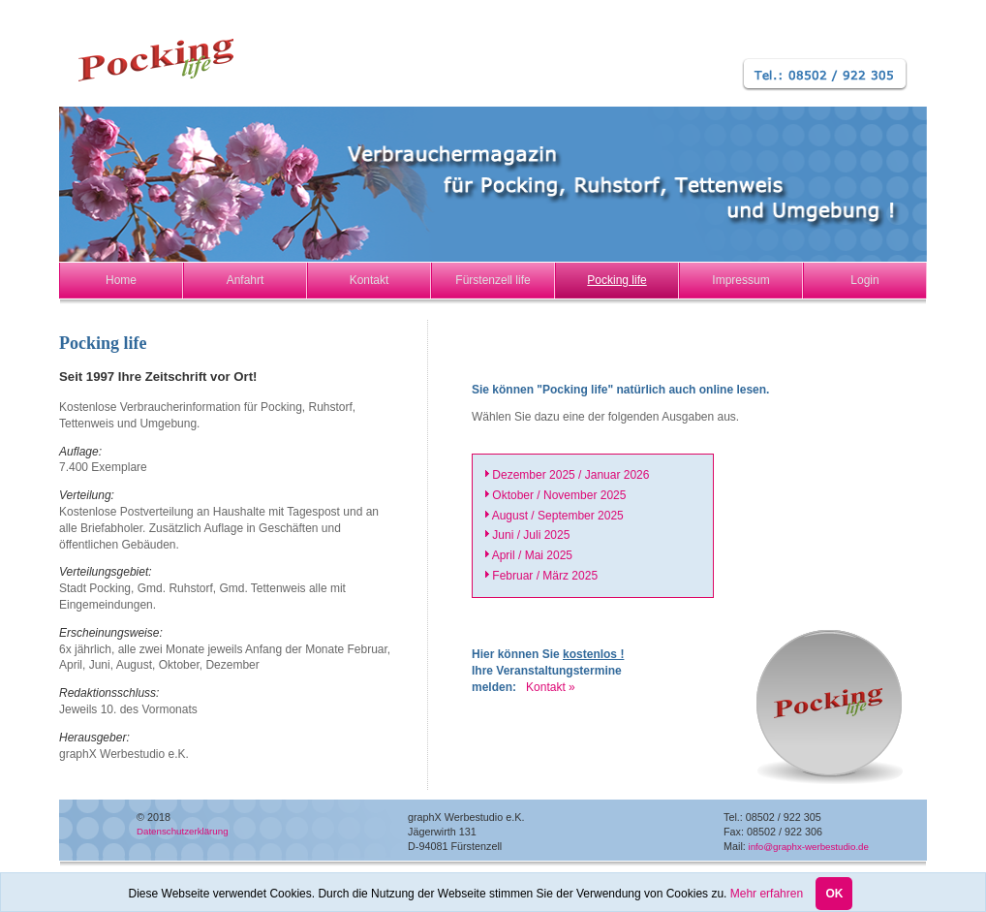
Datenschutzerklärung (183, 831)
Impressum (740, 280)
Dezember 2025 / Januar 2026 (570, 475)
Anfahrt (245, 280)
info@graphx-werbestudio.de (807, 846)
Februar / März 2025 (545, 575)
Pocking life (616, 280)
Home (121, 280)
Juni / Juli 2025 (531, 535)
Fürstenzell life (492, 280)
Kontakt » (546, 687)
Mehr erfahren (766, 896)
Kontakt (369, 280)
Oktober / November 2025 (559, 495)
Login (864, 280)
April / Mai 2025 (532, 555)
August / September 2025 (558, 515)
